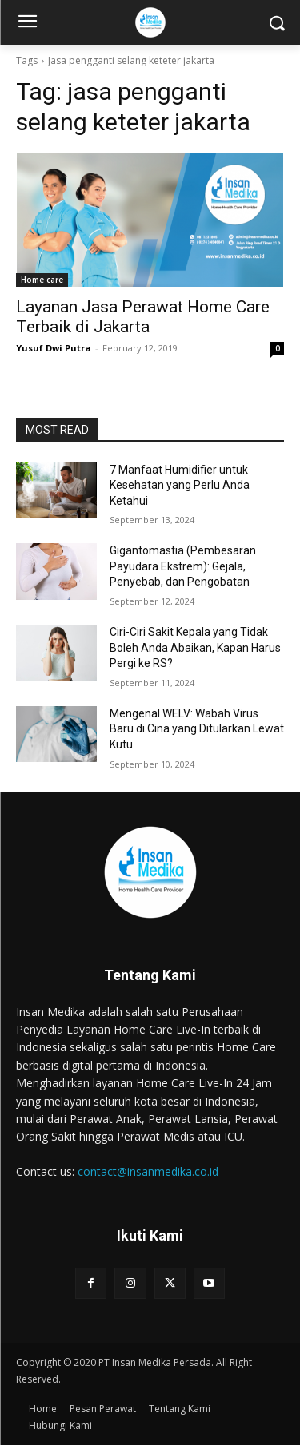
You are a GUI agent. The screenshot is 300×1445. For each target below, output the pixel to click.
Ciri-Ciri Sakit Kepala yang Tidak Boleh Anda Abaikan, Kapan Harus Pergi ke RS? (195, 647)
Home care (42, 279)
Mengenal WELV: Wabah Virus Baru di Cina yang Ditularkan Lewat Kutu (197, 729)
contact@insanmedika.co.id (148, 1171)
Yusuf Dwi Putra (53, 348)
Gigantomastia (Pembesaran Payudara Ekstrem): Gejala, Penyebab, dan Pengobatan (183, 566)
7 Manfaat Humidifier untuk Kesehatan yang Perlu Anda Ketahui (180, 485)
